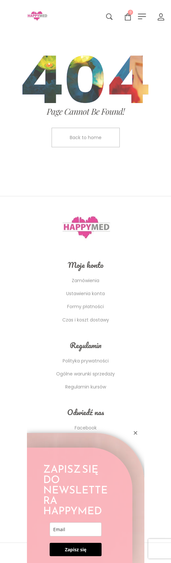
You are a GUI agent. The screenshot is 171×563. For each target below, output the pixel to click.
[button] (135, 432)
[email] (76, 529)
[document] (85, 281)
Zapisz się (75, 549)
